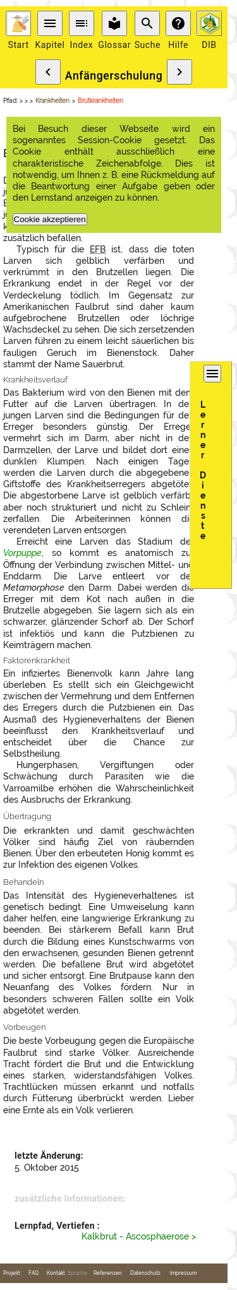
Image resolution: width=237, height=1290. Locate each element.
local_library (114, 23)
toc (81, 23)
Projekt (11, 1273)
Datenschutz (145, 1273)
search (147, 23)
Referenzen (108, 1273)
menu (50, 23)
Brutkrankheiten (100, 100)
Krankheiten (52, 100)
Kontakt (56, 1273)
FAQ (33, 1273)
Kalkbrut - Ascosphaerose (135, 1236)
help (178, 23)
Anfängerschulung (114, 75)
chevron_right (179, 72)
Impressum (183, 1273)
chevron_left (48, 72)
